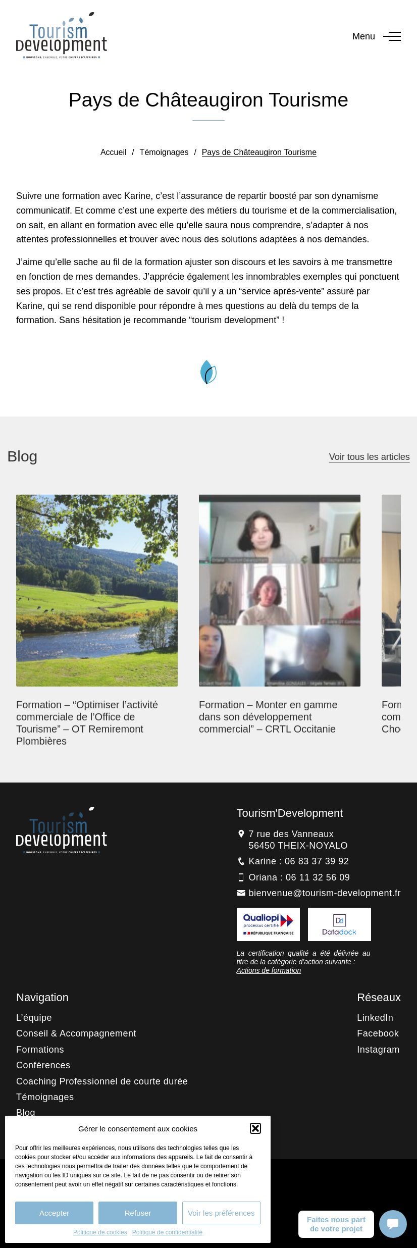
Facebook (378, 1033)
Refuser (138, 1213)
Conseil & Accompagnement (76, 1033)
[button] (255, 1128)
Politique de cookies (100, 1232)
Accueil (113, 152)
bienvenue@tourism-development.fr (325, 893)
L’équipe (34, 1018)
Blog (25, 1113)
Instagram (378, 1050)
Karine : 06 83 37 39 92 (299, 861)
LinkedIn (375, 1018)
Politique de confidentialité (167, 1232)
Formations (40, 1050)
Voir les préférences (221, 1213)
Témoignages (164, 152)
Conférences (43, 1065)
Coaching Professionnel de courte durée (102, 1081)
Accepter (54, 1213)
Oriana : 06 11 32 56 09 (299, 877)
